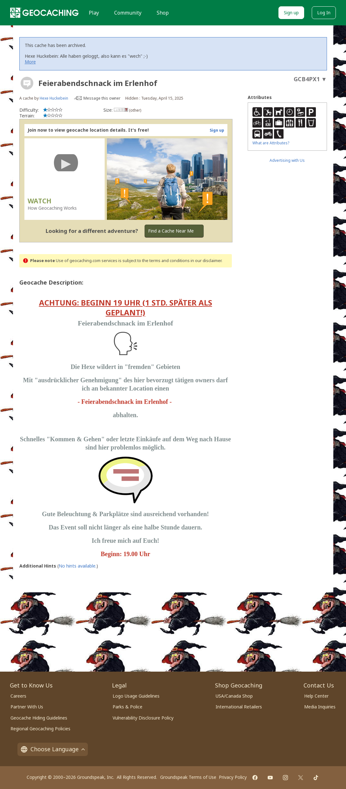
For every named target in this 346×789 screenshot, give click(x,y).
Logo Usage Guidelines (136, 696)
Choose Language (52, 749)
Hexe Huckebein (54, 98)
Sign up (291, 13)
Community (127, 12)
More (30, 62)
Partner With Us (26, 707)
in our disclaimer (206, 260)
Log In (323, 13)
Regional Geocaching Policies (40, 729)
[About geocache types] (27, 83)
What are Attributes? (270, 143)
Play (94, 12)
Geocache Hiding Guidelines (38, 718)
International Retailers (239, 707)
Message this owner (102, 98)
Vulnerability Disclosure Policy (143, 718)
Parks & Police (127, 707)
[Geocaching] (44, 12)
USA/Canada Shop (234, 696)
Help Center (316, 696)
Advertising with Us (287, 160)
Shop (163, 12)
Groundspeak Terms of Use (188, 777)
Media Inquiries (320, 707)
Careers (18, 696)
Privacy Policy (233, 777)
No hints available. (77, 566)
